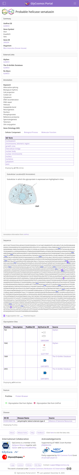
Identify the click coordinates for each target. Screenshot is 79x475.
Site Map (38, 465)
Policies (28, 465)
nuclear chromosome (14, 154)
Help (32, 433)
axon (7, 164)
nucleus (9, 156)
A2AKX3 (6, 26)
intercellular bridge (13, 149)
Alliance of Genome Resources (60, 421)
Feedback (40, 433)
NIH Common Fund (64, 455)
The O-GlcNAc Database (62, 356)
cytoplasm (10, 161)
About (12, 433)
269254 (6, 42)
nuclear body (11, 151)
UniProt (26, 234)
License (20, 465)
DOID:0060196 (9, 421)
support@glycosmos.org (59, 465)
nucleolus (9, 159)
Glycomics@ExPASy (28, 447)
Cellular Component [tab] (13, 132)
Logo (12, 465)
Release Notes (22, 433)
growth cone (10, 146)
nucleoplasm (11, 141)
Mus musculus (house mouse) (14, 48)
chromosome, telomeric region (18, 143)
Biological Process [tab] (31, 132)
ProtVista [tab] (8, 396)
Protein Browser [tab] (22, 396)
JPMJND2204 (46, 445)
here (52, 432)
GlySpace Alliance (18, 445)
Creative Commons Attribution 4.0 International (50, 468)
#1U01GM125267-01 (49, 458)
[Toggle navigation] (75, 3)
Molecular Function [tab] (48, 132)
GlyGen (55, 330)
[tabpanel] (39, 182)
